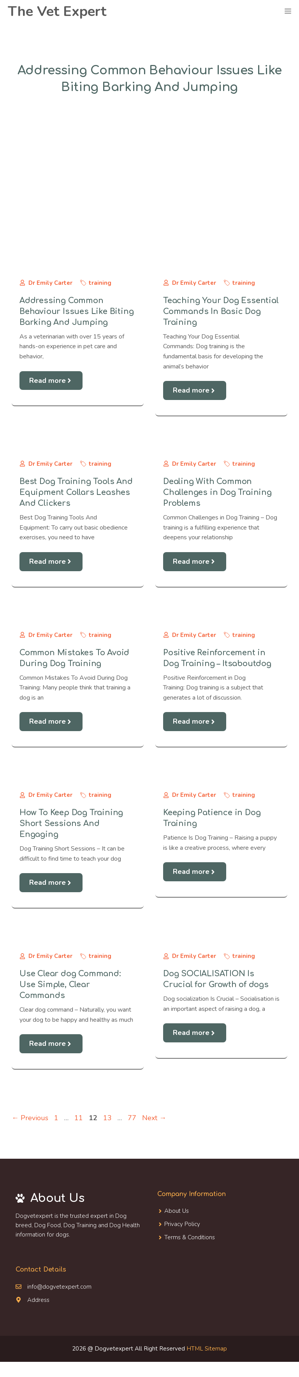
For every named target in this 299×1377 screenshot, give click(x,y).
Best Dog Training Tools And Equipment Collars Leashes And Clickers (76, 492)
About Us (176, 1211)
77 (132, 1118)
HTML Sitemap (206, 1348)
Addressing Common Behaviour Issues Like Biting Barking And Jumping (76, 311)
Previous (30, 1118)
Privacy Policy (182, 1224)
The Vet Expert (57, 11)
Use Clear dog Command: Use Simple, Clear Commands (70, 984)
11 (79, 1118)
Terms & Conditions (189, 1237)
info (32, 1287)
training (100, 283)
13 (108, 1118)
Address (38, 1300)
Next (154, 1118)
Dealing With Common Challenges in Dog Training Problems (217, 492)
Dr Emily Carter (50, 283)
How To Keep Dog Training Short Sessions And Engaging (71, 823)
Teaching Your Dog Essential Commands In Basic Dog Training (221, 311)
